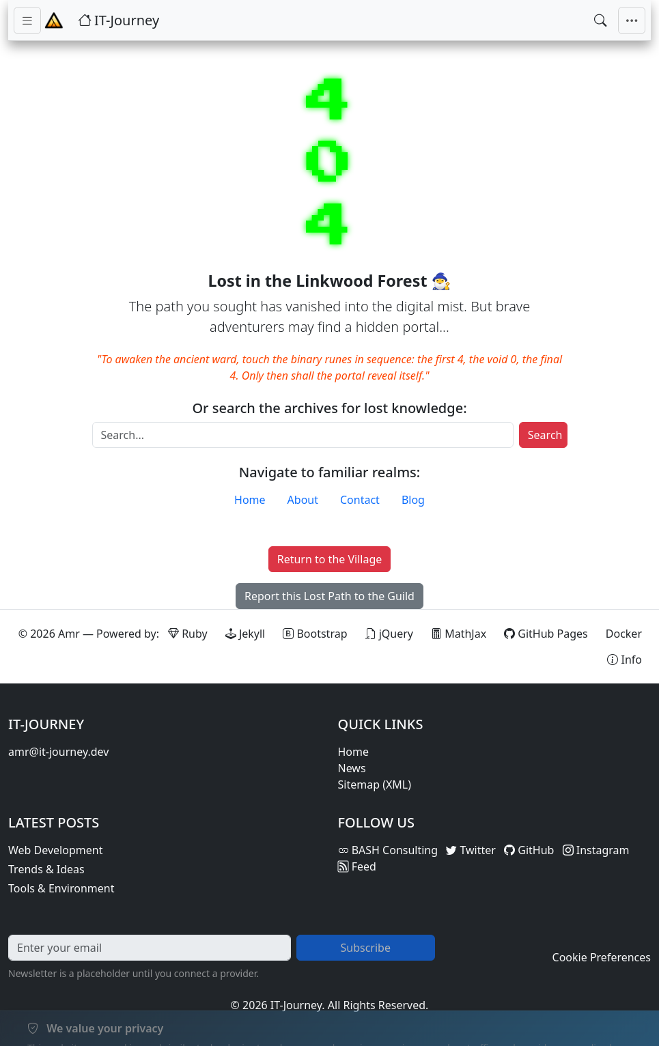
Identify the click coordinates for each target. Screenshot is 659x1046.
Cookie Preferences (601, 957)
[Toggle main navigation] (631, 20)
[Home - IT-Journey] (54, 20)
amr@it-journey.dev (58, 751)
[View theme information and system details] (624, 659)
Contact (360, 499)
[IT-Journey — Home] (118, 20)
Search (545, 434)
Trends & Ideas (46, 869)
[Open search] (600, 20)
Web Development (55, 850)
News (352, 768)
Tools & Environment (61, 888)
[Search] (303, 435)
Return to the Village (329, 559)
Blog (413, 499)
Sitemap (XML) (375, 784)
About (303, 499)
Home (250, 499)
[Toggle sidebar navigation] (27, 20)
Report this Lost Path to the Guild (329, 596)
